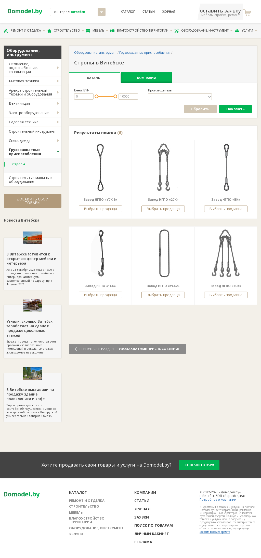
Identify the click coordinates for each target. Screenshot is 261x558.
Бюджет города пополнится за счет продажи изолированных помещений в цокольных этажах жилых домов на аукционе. (32, 329)
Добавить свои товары (32, 201)
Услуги (246, 30)
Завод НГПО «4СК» (226, 286)
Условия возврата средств (215, 532)
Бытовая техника (24, 80)
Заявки (141, 517)
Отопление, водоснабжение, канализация (23, 67)
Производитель (160, 90)
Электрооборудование (29, 112)
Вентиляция (19, 103)
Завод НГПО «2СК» (163, 199)
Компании (146, 78)
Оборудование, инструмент (203, 30)
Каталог (128, 12)
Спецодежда (20, 140)
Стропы (18, 164)
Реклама (143, 542)
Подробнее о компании (218, 499)
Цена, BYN (81, 90)
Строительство (65, 30)
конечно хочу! (199, 464)
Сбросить (200, 108)
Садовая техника (23, 121)
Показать (235, 108)
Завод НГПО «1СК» (100, 286)
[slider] (96, 96)
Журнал (168, 12)
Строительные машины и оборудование (31, 179)
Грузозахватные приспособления (25, 151)
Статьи (148, 12)
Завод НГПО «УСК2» (163, 286)
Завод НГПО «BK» (225, 199)
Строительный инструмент (32, 131)
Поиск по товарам (153, 525)
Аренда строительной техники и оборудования (30, 92)
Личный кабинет (151, 534)
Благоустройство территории (141, 30)
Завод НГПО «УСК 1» (100, 199)
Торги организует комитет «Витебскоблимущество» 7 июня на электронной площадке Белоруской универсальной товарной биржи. (32, 395)
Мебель (97, 30)
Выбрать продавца (100, 208)
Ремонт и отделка (24, 30)
